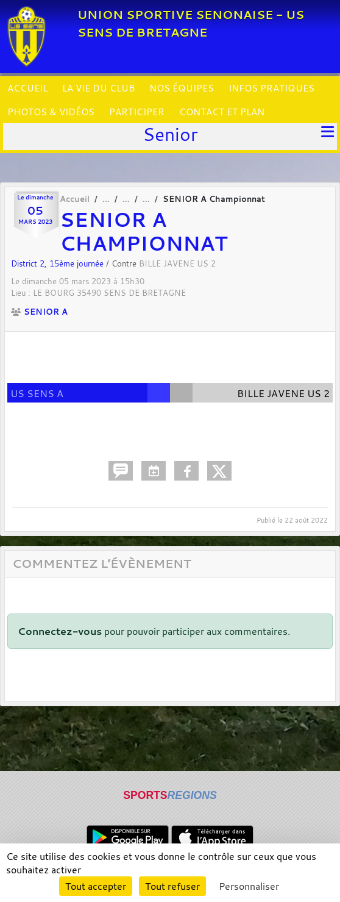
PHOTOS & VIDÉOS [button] (50, 112)
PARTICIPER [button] (137, 112)
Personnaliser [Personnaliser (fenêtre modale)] (249, 886)
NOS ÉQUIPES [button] (181, 88)
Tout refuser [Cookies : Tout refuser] (172, 886)
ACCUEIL (27, 88)
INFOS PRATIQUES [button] (271, 88)
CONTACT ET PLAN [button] (221, 112)
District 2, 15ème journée (58, 264)
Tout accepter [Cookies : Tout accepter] (95, 886)
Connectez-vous (60, 631)
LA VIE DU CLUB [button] (98, 88)
